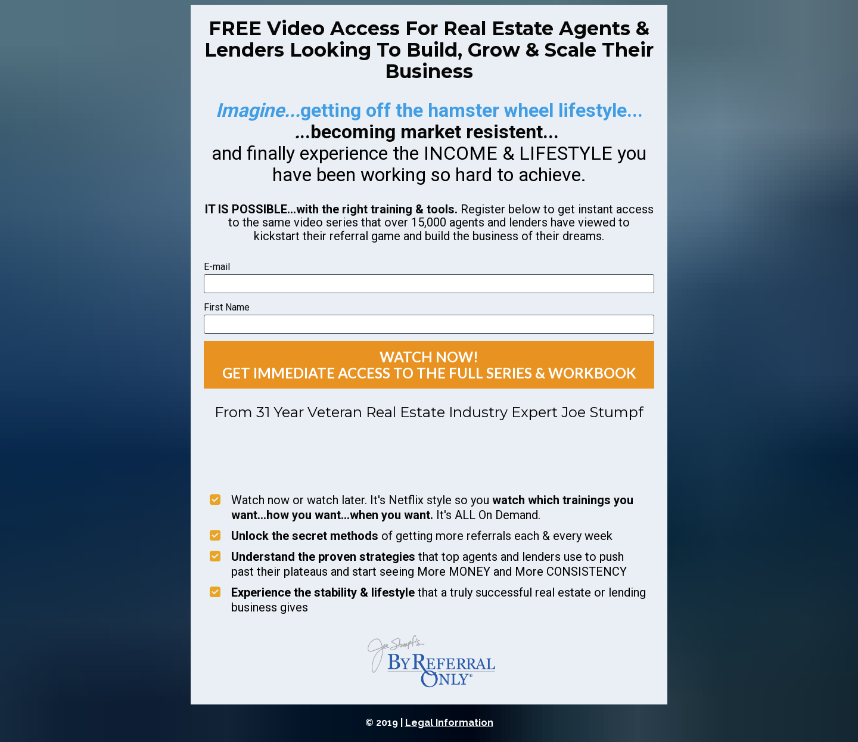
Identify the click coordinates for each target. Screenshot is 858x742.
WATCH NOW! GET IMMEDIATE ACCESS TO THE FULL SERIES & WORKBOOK (429, 364)
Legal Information (449, 722)
